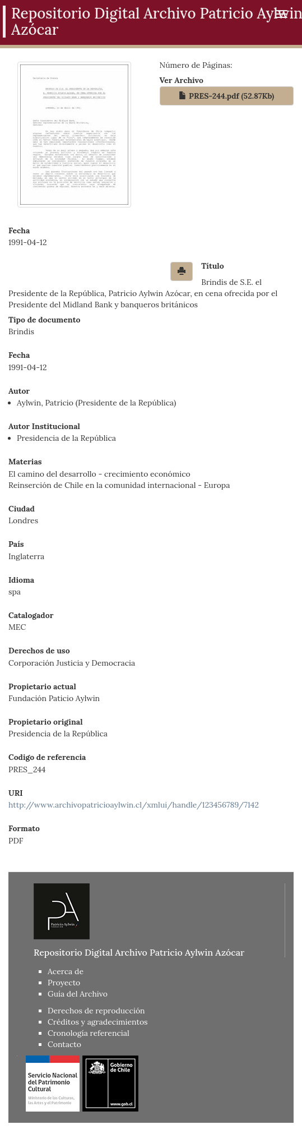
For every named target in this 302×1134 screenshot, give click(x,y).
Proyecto (64, 983)
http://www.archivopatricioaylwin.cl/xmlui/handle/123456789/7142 (133, 805)
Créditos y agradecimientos (98, 1022)
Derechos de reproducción (96, 1011)
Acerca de (65, 971)
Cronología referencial (88, 1033)
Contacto (64, 1044)
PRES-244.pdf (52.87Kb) (226, 96)
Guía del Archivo (78, 994)
